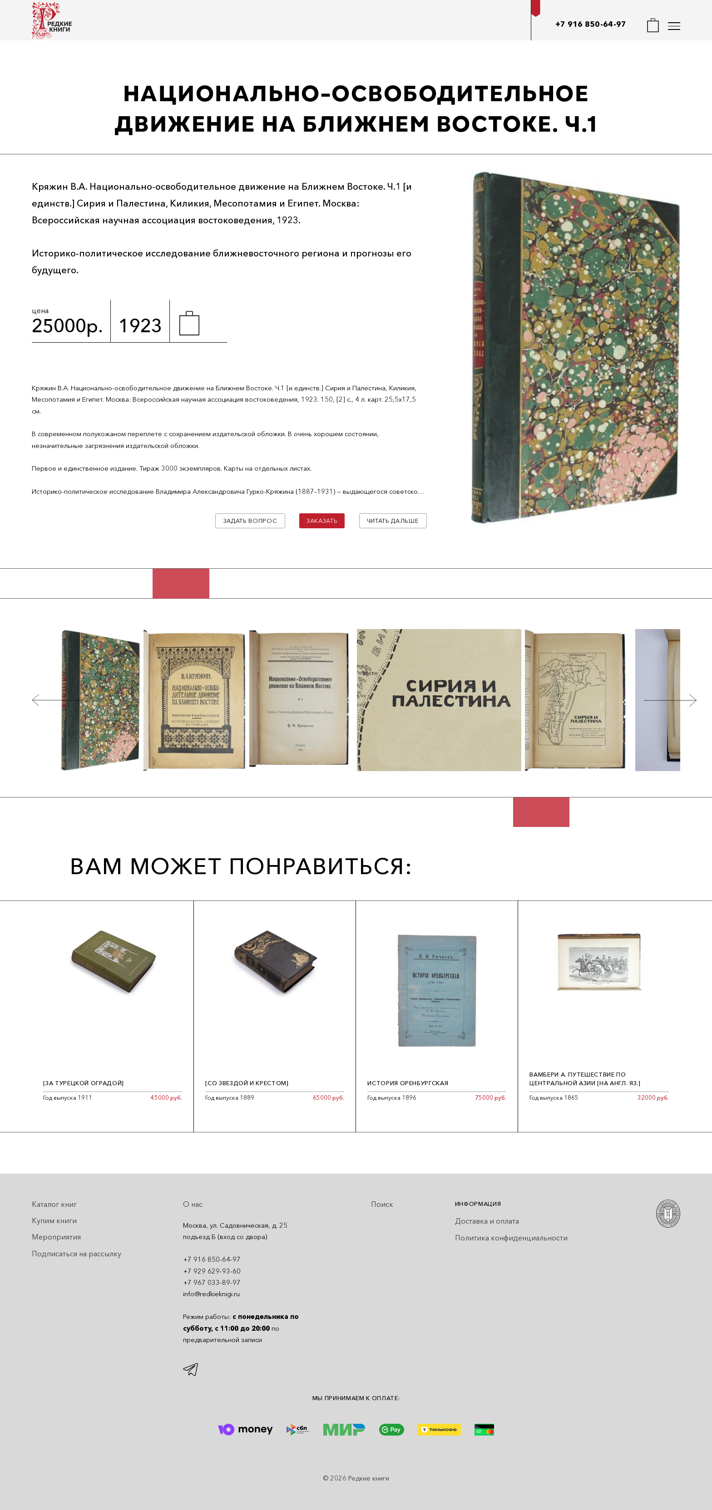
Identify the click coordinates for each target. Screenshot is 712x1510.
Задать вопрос (250, 520)
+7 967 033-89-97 (212, 1283)
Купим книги (54, 1220)
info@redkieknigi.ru (211, 1294)
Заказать (322, 520)
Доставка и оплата (487, 1220)
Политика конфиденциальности (511, 1237)
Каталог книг (54, 1204)
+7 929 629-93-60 (212, 1271)
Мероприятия (56, 1236)
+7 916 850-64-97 (591, 24)
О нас (193, 1204)
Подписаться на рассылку (76, 1253)
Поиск (382, 1204)
